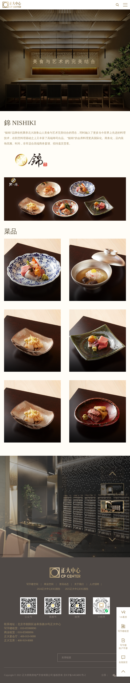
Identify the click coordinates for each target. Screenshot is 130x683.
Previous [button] (112, 473)
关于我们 (79, 584)
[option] (65, 506)
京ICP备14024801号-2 (74, 675)
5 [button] (112, 535)
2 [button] (110, 531)
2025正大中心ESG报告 (76, 589)
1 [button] (104, 531)
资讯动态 (64, 584)
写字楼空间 (32, 584)
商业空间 (48, 584)
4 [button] (120, 531)
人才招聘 (94, 584)
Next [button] (112, 539)
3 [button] (115, 531)
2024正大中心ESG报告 (48, 589)
